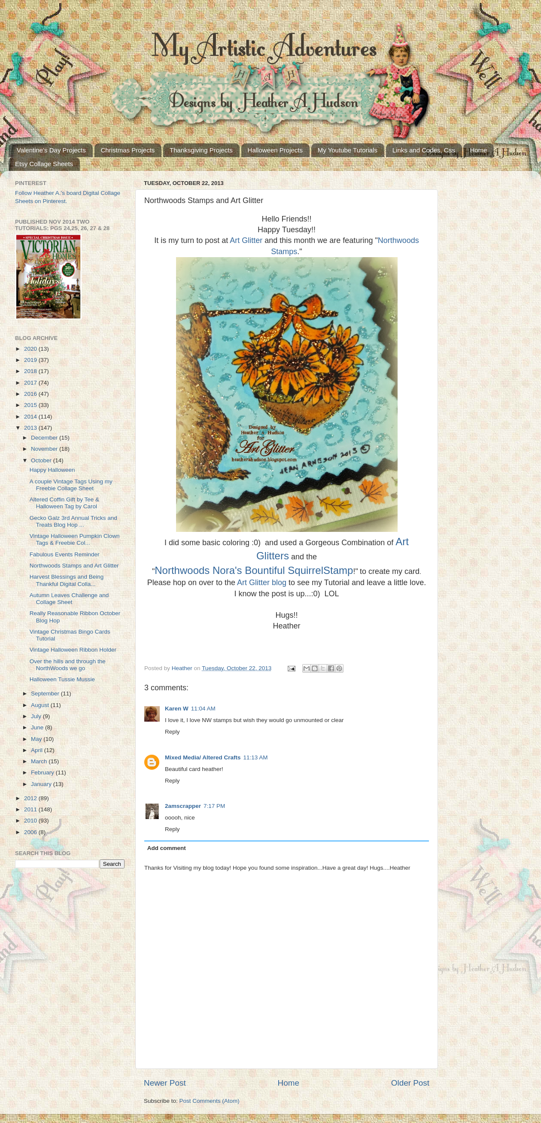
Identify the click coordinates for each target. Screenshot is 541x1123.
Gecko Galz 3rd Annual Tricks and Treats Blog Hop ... (73, 521)
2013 (31, 428)
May (37, 739)
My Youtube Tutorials (347, 150)
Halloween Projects (275, 150)
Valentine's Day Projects (51, 150)
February (43, 772)
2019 (31, 360)
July (37, 716)
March (40, 761)
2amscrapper (183, 806)
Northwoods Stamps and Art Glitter (74, 565)
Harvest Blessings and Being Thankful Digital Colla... (67, 580)
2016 (31, 394)
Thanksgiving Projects (201, 150)
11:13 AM (255, 757)
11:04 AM (203, 708)
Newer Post (165, 1082)
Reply (172, 731)
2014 (31, 416)
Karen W (176, 708)
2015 (31, 405)
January (42, 784)
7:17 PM (214, 806)
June (38, 727)
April (37, 750)
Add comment (166, 848)
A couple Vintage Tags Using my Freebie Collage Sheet (71, 485)
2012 (31, 798)
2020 (31, 349)
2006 (31, 832)
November (45, 449)
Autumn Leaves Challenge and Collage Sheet (69, 598)
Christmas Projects (128, 150)
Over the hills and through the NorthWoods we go (68, 664)
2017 (31, 382)
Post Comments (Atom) (209, 1101)
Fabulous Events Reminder (65, 554)
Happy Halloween (52, 470)
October (42, 460)
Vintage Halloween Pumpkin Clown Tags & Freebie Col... (75, 539)
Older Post (410, 1082)
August (41, 705)
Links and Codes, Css (423, 150)
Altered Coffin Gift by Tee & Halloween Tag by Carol (64, 503)
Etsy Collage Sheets (44, 163)
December (45, 437)
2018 (31, 371)
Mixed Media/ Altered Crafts (203, 757)
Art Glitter (246, 240)
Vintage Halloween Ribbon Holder (73, 649)
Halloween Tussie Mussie (62, 679)
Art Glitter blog (261, 582)
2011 (31, 809)
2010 (31, 820)
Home (478, 150)
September (46, 693)
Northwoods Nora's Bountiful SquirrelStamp (254, 570)
